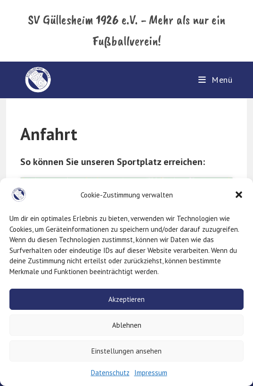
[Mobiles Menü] (215, 79)
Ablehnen (126, 325)
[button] (239, 194)
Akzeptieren (126, 299)
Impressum (150, 372)
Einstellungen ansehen (126, 351)
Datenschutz (110, 372)
